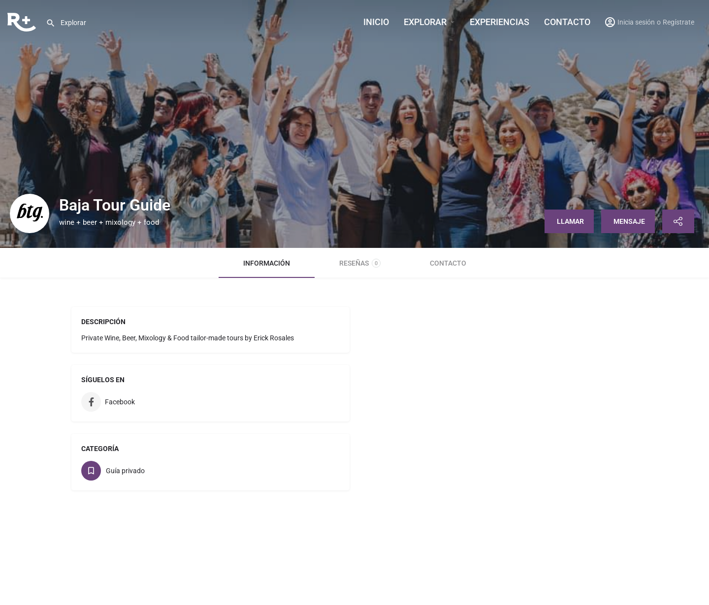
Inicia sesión (636, 22)
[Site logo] (22, 21)
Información (266, 263)
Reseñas (360, 263)
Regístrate (678, 22)
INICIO (376, 22)
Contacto (567, 22)
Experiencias (499, 22)
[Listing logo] (29, 213)
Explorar (425, 22)
